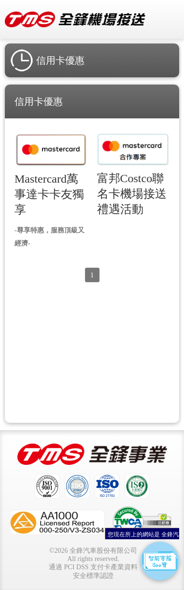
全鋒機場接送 (75, 19)
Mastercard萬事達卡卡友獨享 (49, 194)
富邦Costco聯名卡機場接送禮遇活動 (132, 194)
